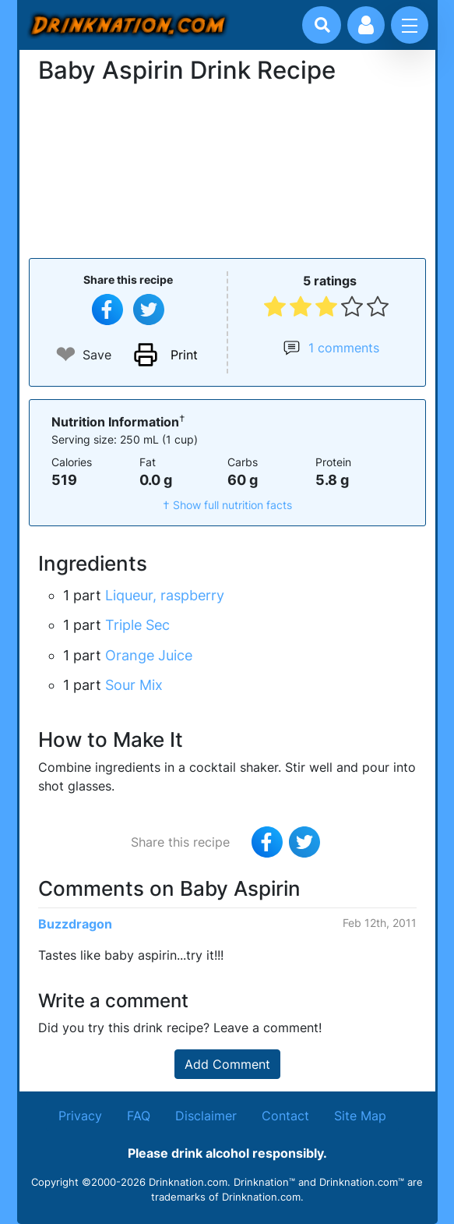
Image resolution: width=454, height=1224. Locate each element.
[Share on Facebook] (107, 309)
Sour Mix (134, 685)
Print (184, 355)
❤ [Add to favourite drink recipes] (65, 354)
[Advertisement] (227, 169)
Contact (285, 1115)
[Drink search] (322, 25)
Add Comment (227, 1064)
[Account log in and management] (366, 25)
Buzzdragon (75, 924)
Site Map (360, 1115)
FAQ (138, 1115)
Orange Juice (148, 655)
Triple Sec (137, 625)
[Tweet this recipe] (148, 309)
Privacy (80, 1115)
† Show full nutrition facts (227, 504)
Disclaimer (206, 1115)
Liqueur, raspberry (164, 595)
